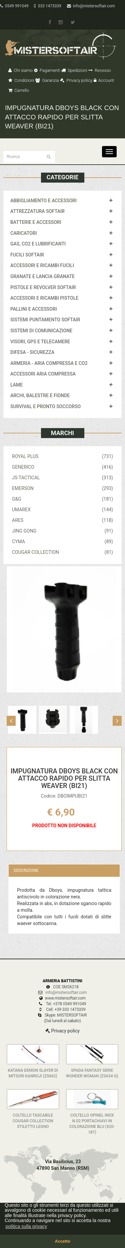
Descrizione (26, 870)
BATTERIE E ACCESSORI (35, 222)
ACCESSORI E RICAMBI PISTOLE (44, 298)
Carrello (18, 90)
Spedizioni (74, 70)
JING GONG (62, 531)
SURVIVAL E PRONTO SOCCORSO (45, 406)
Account (104, 80)
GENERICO (62, 467)
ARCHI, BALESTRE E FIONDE (40, 395)
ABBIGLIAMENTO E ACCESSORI (43, 200)
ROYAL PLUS (62, 456)
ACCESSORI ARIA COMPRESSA (43, 374)
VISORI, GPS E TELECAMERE (40, 341)
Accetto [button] (62, 1241)
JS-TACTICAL (62, 477)
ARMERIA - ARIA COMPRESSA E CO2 (49, 363)
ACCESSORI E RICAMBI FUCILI (42, 265)
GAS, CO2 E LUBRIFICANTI (38, 243)
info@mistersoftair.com (91, 6)
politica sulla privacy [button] (26, 1226)
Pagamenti (47, 70)
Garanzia (47, 80)
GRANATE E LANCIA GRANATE (42, 276)
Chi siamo (20, 70)
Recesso (99, 70)
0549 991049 (14, 6)
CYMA (62, 541)
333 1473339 (47, 6)
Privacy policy (76, 80)
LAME (16, 385)
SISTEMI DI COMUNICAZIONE (41, 330)
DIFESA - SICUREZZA (32, 352)
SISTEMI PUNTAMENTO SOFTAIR (45, 319)
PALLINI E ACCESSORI (33, 309)
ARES (62, 520)
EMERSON (62, 488)
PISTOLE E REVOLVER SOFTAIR (43, 287)
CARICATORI (23, 233)
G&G (62, 499)
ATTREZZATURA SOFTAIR (37, 211)
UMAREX (62, 509)
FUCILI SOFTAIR (27, 254)
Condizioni (21, 80)
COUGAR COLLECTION (62, 552)
